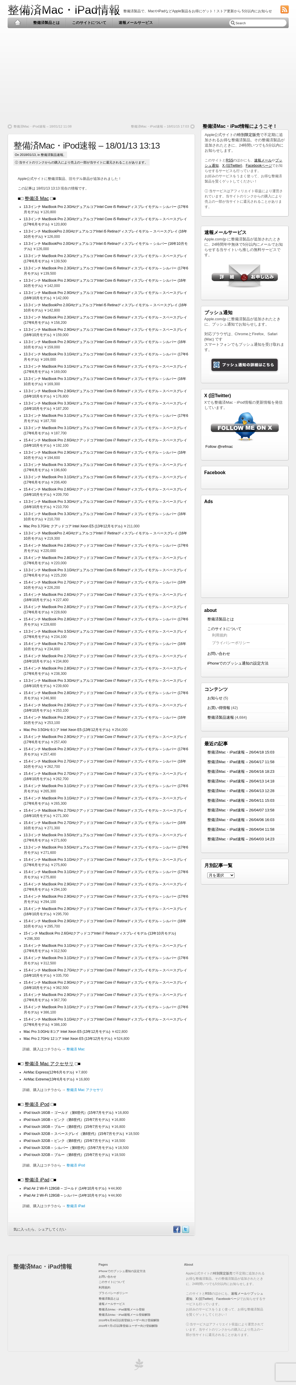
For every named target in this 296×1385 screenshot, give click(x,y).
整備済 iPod (37, 1104)
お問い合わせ (218, 653)
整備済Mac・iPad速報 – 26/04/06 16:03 (241, 820)
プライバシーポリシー (231, 643)
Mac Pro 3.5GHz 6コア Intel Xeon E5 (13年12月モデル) (67, 730)
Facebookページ (259, 166)
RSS (229, 160)
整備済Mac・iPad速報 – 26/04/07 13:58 (241, 810)
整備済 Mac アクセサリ (49, 1063)
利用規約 (219, 635)
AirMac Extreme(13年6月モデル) (49, 1079)
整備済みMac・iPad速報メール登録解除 (125, 1314)
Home (17, 23)
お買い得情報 (218, 708)
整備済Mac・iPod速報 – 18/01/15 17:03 (160, 126)
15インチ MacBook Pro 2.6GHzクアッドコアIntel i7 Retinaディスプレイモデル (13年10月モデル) (100, 933)
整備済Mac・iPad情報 (64, 10)
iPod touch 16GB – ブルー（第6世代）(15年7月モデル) (67, 1127)
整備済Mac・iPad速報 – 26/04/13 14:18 (241, 781)
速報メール (263, 160)
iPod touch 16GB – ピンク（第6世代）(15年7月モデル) (67, 1120)
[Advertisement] (148, 74)
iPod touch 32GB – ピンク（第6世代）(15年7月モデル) (67, 1141)
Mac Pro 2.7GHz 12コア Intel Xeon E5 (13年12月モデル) (68, 1039)
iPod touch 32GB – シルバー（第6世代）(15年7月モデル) (69, 1148)
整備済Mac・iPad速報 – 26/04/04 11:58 (241, 829)
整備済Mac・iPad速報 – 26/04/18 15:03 (241, 752)
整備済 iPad (37, 1179)
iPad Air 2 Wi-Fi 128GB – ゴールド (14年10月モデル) (65, 1188)
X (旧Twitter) (232, 166)
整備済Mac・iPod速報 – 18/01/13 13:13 (86, 145)
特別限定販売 (248, 135)
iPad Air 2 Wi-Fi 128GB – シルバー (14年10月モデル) (65, 1195)
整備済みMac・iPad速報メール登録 (122, 1309)
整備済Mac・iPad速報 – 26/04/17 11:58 (241, 762)
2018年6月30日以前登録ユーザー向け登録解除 (129, 1320)
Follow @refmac (219, 446)
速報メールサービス (136, 22)
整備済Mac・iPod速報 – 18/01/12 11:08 (42, 126)
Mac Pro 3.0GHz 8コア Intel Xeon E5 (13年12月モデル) (67, 1032)
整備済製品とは (46, 22)
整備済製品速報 (52, 154)
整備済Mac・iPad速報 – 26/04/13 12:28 (241, 791)
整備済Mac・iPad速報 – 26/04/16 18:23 (241, 771)
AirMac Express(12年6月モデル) (49, 1072)
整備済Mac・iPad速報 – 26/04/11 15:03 (241, 800)
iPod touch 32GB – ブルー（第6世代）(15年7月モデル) (67, 1155)
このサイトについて (89, 22)
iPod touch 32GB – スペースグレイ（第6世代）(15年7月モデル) (74, 1134)
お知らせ (215, 698)
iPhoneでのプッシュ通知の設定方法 (237, 663)
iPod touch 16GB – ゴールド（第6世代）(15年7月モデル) (69, 1113)
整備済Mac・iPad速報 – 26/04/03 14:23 (241, 839)
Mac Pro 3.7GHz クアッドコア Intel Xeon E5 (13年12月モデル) (73, 526)
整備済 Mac (37, 198)
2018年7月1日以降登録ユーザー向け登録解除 (128, 1325)
